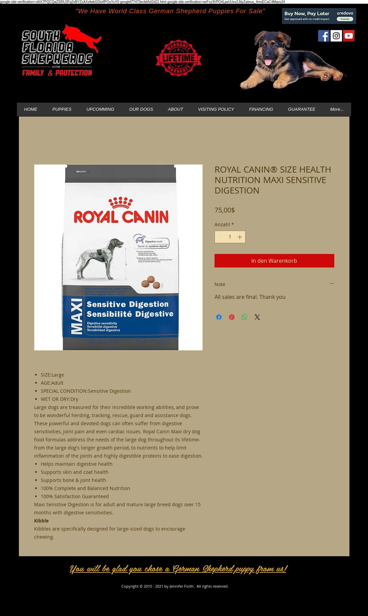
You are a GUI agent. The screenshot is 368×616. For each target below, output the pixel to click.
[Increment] (240, 237)
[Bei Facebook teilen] (219, 317)
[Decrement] (220, 237)
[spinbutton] (230, 237)
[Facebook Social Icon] (324, 36)
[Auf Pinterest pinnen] (232, 317)
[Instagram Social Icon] (336, 36)
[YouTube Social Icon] (349, 36)
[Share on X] (257, 317)
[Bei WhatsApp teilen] (244, 317)
